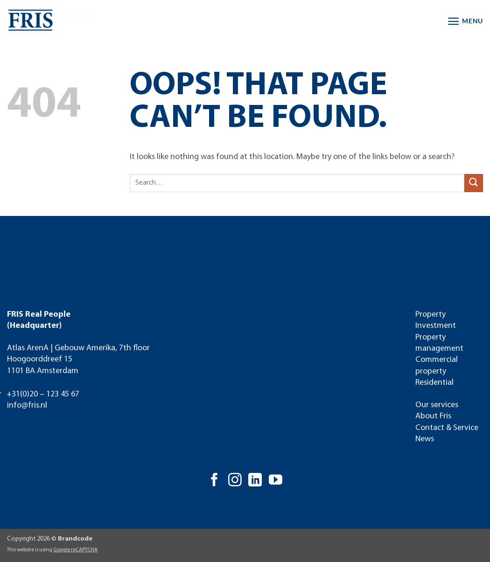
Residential (434, 382)
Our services (436, 405)
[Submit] (473, 183)
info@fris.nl (27, 405)
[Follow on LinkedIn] (255, 480)
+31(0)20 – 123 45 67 (43, 394)
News (424, 439)
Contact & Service (446, 427)
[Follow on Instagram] (235, 480)
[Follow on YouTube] (275, 480)
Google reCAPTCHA (75, 550)
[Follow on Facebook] (214, 480)
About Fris (433, 416)
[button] (465, 21)
